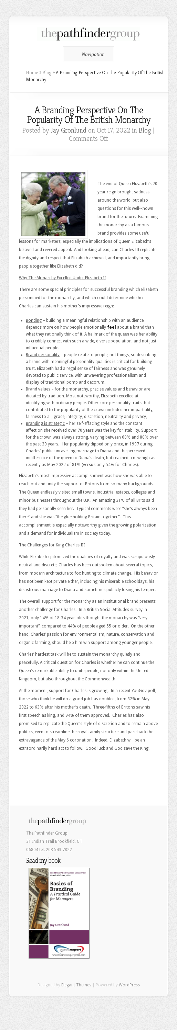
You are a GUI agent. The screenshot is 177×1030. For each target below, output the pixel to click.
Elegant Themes (76, 985)
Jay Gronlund (68, 130)
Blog (47, 72)
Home (32, 72)
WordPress (129, 985)
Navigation (87, 54)
